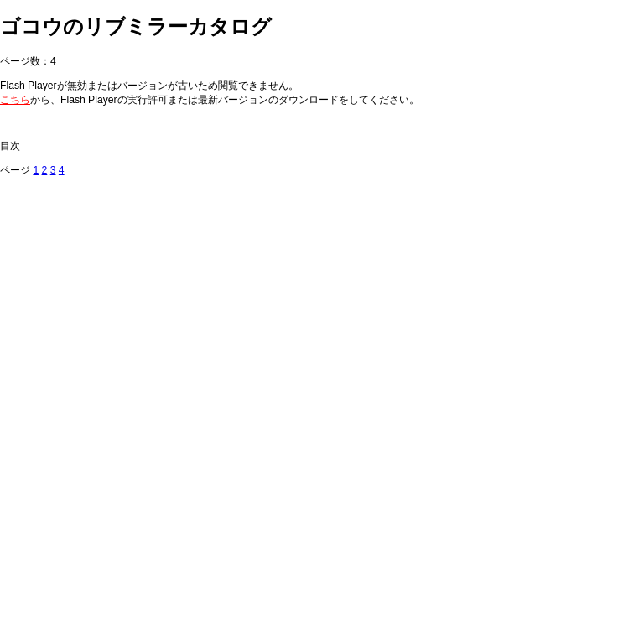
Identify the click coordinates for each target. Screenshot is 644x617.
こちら (15, 100)
